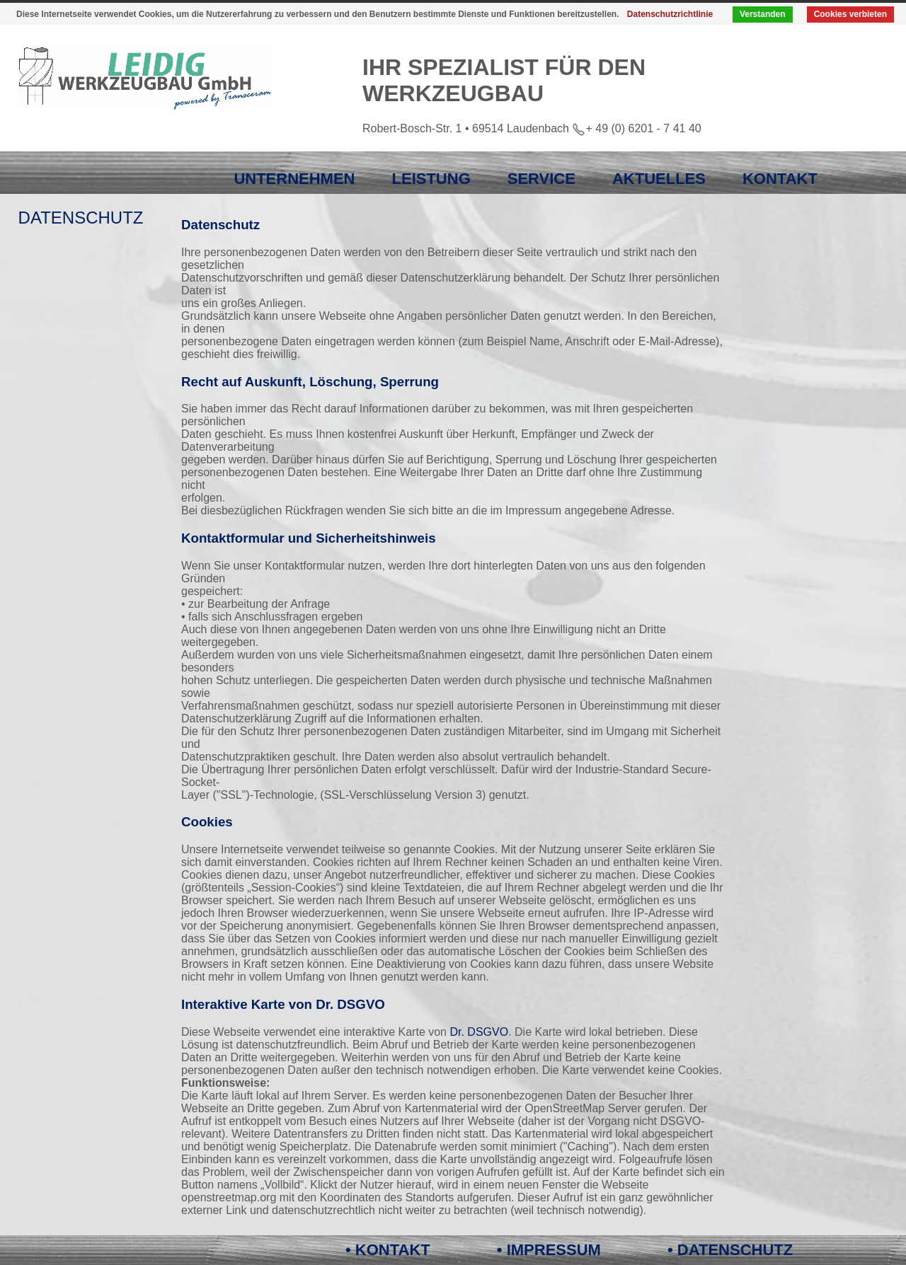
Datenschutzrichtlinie (670, 14)
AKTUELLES (659, 178)
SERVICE (541, 178)
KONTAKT (780, 178)
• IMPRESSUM (549, 1250)
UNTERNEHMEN (294, 178)
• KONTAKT (387, 1250)
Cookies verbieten (850, 14)
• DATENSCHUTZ (730, 1250)
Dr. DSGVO (478, 1032)
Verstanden (763, 14)
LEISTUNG (431, 178)
